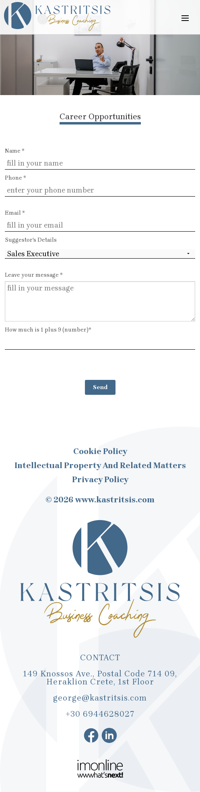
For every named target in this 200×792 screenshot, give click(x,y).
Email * (15, 212)
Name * (15, 150)
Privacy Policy (100, 480)
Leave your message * (34, 275)
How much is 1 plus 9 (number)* (100, 338)
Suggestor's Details (31, 239)
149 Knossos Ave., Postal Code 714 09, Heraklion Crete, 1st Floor (100, 677)
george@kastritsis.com (100, 698)
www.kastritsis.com (115, 500)
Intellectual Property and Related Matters (100, 466)
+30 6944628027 (100, 714)
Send (100, 387)
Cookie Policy (100, 452)
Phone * (15, 177)
